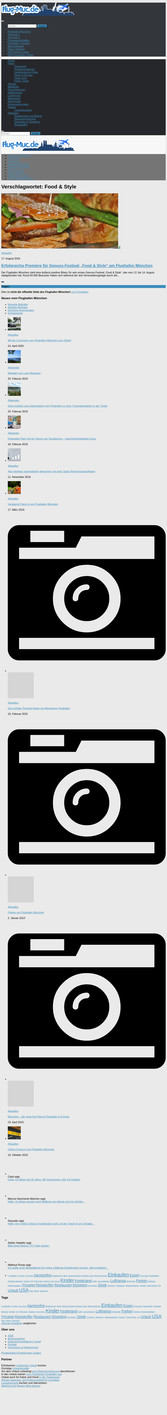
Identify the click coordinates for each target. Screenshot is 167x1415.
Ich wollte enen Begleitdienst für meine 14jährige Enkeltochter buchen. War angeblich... (58, 1267)
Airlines (12, 84)
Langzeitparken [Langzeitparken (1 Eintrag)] (104, 1281)
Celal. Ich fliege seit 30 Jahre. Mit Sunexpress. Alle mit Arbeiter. (44, 1179)
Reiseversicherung (25, 119)
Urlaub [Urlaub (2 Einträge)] (13, 1290)
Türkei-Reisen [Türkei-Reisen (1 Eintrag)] (152, 1286)
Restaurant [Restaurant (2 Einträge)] (63, 1285)
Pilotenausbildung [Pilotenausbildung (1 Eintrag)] (14, 1286)
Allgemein (13, 367)
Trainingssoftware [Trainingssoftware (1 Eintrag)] (132, 1286)
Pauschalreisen (16, 89)
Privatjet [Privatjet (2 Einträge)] (28, 1285)
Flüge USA (20, 78)
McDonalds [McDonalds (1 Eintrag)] (131, 1281)
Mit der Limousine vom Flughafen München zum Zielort (39, 340)
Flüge (11, 63)
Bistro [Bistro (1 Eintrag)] (65, 1276)
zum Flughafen (79, 292)
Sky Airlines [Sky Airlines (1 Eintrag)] (92, 1286)
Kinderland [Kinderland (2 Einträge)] (83, 1281)
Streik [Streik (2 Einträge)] (102, 1285)
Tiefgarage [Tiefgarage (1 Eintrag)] (120, 1286)
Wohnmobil (14, 101)
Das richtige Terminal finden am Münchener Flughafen (39, 708)
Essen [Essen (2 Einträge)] (135, 1275)
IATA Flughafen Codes (21, 55)
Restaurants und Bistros (28, 116)
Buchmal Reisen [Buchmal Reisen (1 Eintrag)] (75, 1276)
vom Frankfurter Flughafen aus (44, 1374)
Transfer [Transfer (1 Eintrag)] (143, 1286)
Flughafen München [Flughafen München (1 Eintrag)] (15, 1281)
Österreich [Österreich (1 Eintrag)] (44, 1291)
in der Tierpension (49, 1377)
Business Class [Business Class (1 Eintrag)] (88, 1276)
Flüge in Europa (23, 75)
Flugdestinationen (24, 69)
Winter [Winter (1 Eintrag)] (36, 1291)
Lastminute (14, 95)
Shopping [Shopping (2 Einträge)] (79, 1285)
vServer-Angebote (11, 1323)
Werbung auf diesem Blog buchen (20, 1386)
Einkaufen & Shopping (27, 121)
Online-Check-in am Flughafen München (31, 1149)
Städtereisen (15, 92)
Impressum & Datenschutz (23, 1347)
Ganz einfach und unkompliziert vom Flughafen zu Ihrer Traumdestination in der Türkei (57, 406)
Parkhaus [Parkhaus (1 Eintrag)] (151, 1281)
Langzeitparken (23, 110)
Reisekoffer (20, 124)
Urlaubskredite (20, 1368)
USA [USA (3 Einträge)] (24, 1290)
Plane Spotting (16, 49)
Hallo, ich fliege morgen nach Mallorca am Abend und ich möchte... (46, 1201)
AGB (10, 1335)
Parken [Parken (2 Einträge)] (141, 1281)
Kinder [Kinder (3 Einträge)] (67, 1280)
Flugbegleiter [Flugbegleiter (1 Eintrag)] (154, 1276)
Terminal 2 (14, 37)
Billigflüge (13, 86)
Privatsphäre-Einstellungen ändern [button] (21, 1353)
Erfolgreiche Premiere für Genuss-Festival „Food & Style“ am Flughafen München (77, 265)
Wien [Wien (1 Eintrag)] (31, 1291)
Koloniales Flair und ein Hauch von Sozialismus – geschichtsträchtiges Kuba (52, 438)
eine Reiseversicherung (45, 1371)
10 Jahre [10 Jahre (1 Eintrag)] (21, 1276)
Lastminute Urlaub (26, 1365)
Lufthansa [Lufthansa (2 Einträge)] (118, 1281)
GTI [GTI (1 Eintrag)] (32, 1281)
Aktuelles (6, 253)
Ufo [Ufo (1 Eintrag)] (159, 1286)
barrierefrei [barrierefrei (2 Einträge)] (42, 1275)
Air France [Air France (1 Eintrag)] (29, 1276)
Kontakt (12, 1344)
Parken (12, 107)
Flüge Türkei (21, 81)
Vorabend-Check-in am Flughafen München (33, 504)
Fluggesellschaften (18, 40)
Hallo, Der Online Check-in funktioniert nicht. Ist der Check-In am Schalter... (51, 1223)
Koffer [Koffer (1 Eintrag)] (95, 1281)
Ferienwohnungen (18, 104)
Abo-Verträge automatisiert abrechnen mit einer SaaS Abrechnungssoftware (51, 471)
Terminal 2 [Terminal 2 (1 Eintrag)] (112, 1286)
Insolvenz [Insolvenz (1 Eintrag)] (46, 1281)
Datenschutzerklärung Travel (24, 1341)
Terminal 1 (14, 34)
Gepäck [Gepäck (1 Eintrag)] (27, 1281)
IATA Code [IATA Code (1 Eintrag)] (38, 1281)
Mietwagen (14, 98)
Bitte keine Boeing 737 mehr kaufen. (29, 1245)
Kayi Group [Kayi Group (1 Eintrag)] (55, 1281)
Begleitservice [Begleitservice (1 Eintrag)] (57, 1276)
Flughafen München (19, 31)
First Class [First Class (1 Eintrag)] (144, 1276)
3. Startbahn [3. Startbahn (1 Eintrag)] (12, 1276)
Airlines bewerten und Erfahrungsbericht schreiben (30, 1380)
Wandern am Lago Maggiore (24, 373)
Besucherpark (16, 46)
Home (11, 60)
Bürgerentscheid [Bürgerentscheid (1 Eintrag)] (100, 1276)
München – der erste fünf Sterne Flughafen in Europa (38, 1116)
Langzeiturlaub (9, 1383)
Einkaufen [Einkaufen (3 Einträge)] (118, 1274)
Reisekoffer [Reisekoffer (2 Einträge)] (45, 1285)
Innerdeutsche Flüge (26, 72)
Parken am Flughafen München (26, 912)
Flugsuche (20, 66)
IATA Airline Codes (18, 52)
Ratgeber (13, 113)
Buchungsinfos (16, 1338)
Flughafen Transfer (19, 43)
